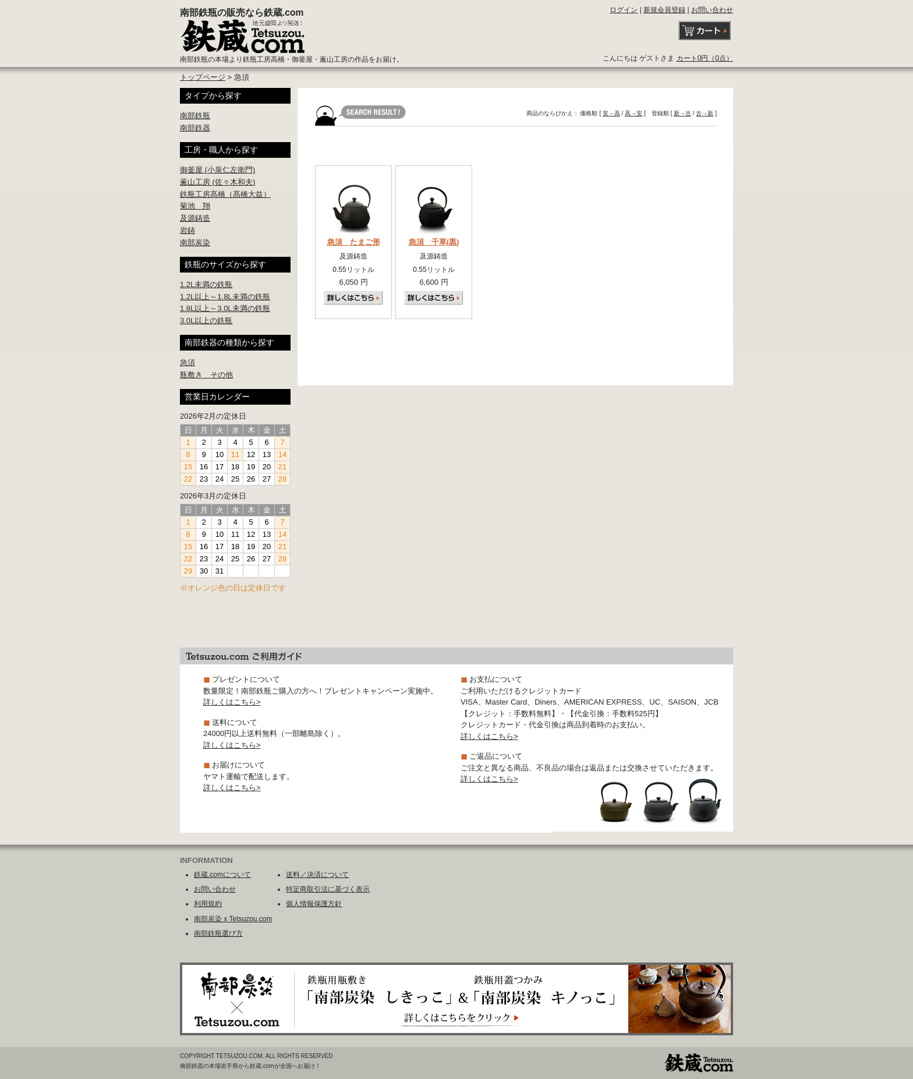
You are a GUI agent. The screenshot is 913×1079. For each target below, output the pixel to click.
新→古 (682, 113)
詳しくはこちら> (232, 702)
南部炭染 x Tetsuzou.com (233, 919)
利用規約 (208, 904)
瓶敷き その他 (206, 374)
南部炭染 (195, 242)
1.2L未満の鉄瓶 (206, 284)
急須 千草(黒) (434, 242)
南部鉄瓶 (195, 115)
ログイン (624, 10)
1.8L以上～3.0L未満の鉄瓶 (225, 308)
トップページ (202, 77)
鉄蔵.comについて (222, 875)
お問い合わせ (712, 10)
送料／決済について (317, 875)
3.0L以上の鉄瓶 (206, 320)
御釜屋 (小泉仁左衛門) (217, 169)
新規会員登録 (664, 10)
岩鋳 (187, 230)
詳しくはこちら (353, 298)
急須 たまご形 (353, 242)
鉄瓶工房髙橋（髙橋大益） (225, 194)
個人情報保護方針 (314, 904)
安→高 (611, 113)
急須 (187, 362)
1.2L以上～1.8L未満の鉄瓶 (225, 296)
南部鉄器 (195, 127)
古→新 (704, 113)
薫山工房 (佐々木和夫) (217, 182)
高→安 (633, 113)
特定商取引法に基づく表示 (328, 889)
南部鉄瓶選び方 (218, 933)
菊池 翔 (195, 205)
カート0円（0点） (705, 58)
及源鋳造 (195, 218)
